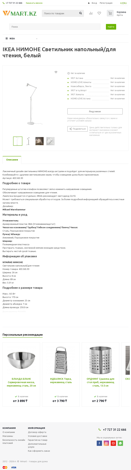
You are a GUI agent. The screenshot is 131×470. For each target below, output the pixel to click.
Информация (36, 428)
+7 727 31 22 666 (14, 3)
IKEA (12, 38)
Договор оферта (37, 432)
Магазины (8, 436)
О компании (9, 432)
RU (125, 3)
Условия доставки (37, 436)
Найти (111, 27)
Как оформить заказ (39, 451)
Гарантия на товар (37, 440)
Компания (9, 428)
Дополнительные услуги (37, 445)
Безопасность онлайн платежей (14, 441)
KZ (121, 3)
